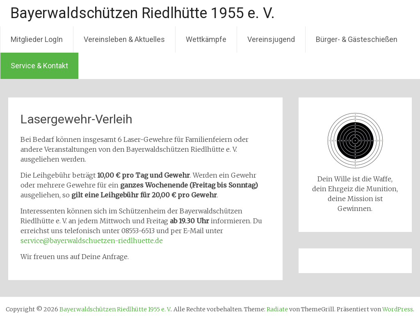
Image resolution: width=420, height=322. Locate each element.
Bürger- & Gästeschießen (356, 39)
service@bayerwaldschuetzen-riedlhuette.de (92, 240)
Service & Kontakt (39, 65)
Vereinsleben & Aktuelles (124, 39)
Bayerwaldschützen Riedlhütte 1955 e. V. (142, 13)
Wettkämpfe (206, 39)
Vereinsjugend (271, 39)
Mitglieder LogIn (37, 39)
